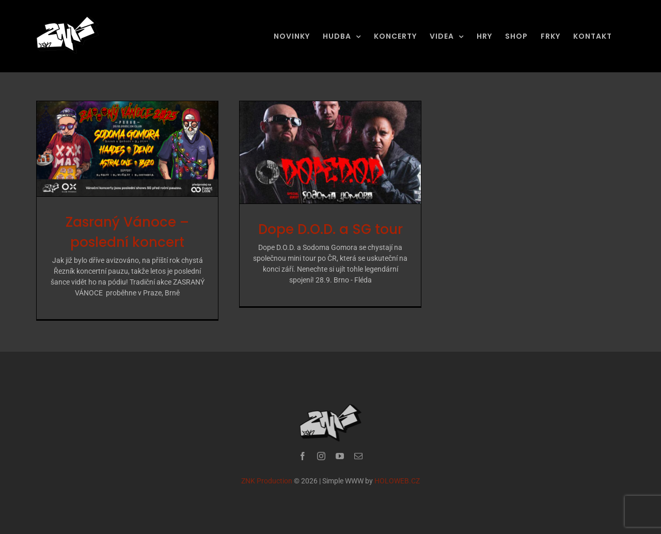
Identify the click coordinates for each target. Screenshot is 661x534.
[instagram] (321, 458)
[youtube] (340, 458)
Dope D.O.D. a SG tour (330, 229)
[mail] (358, 458)
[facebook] (302, 458)
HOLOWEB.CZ (397, 483)
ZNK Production (266, 483)
